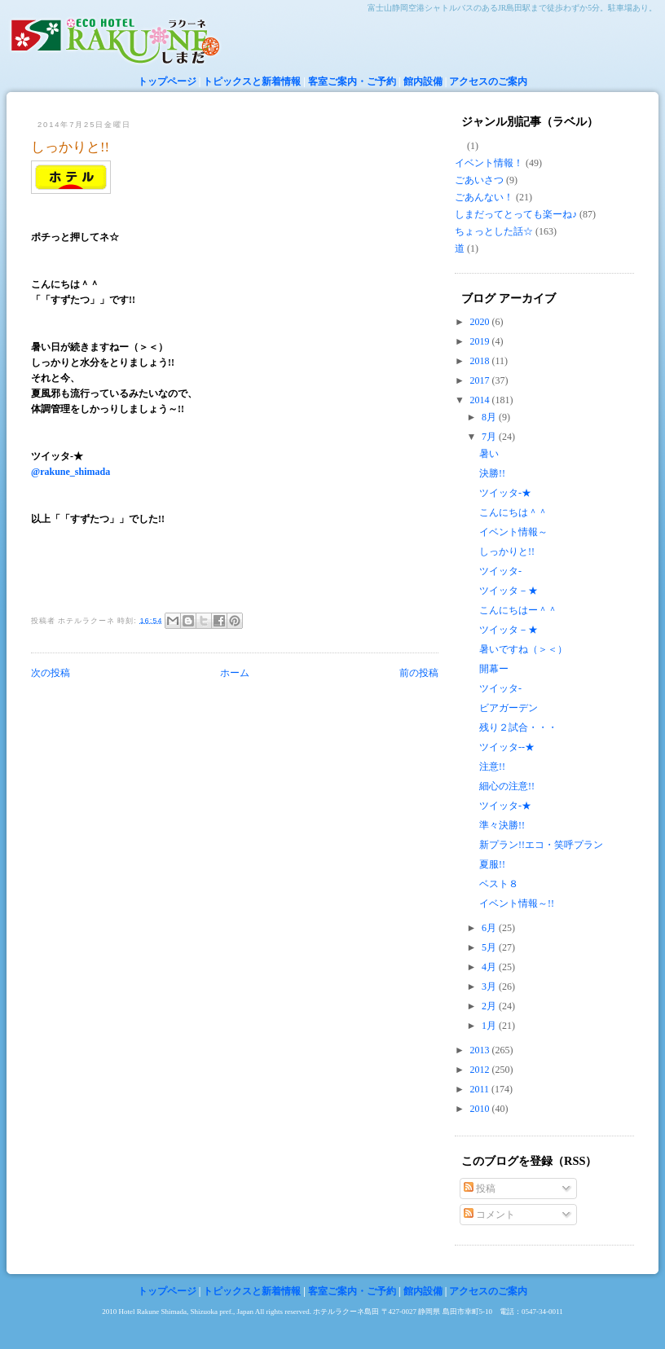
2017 (481, 380)
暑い (489, 453)
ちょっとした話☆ (494, 231)
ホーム (234, 673)
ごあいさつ (479, 180)
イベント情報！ (489, 163)
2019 (481, 341)
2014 (481, 400)
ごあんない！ (484, 197)
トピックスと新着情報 (252, 81)
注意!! (492, 766)
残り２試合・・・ (518, 727)
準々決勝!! (502, 825)
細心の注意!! (507, 786)
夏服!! (492, 864)
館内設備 (423, 81)
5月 (490, 947)
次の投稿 (50, 673)
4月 (490, 967)
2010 (481, 1108)
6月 (490, 928)
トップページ (167, 81)
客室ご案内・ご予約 (352, 81)
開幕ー (494, 668)
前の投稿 (418, 673)
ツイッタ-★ (505, 493)
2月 (490, 1006)
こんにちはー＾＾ (518, 610)
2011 (481, 1089)
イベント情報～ (513, 532)
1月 (490, 1025)
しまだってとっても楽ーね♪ (516, 214)
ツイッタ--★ (507, 747)
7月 (490, 436)
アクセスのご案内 (488, 81)
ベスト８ (498, 884)
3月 (490, 986)
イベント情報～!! (516, 903)
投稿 (479, 1188)
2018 (481, 361)
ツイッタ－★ (508, 590)
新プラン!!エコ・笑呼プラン (541, 844)
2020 (481, 321)
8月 (490, 417)
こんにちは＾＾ (513, 512)
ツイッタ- (500, 571)
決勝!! (492, 473)
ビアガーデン (508, 708)
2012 (481, 1069)
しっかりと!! (70, 147)
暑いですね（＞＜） (523, 649)
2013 (481, 1050)
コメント (489, 1214)
